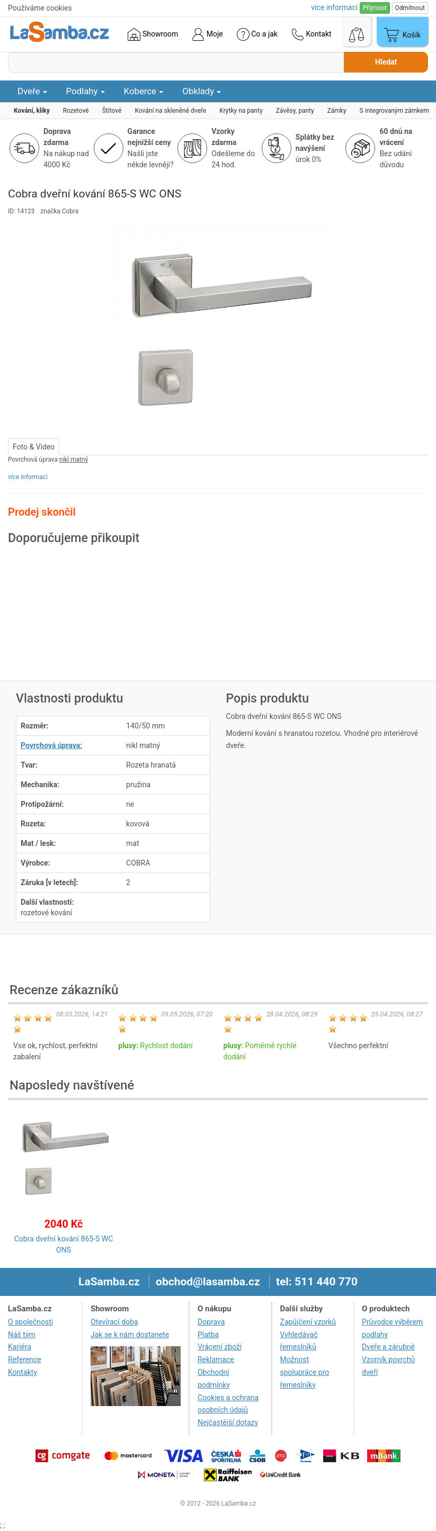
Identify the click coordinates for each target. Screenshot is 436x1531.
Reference (24, 1359)
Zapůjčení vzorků (308, 1322)
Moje (207, 34)
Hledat (386, 62)
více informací (28, 477)
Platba (208, 1334)
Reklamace (216, 1359)
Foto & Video (34, 447)
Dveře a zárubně (388, 1347)
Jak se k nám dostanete (130, 1334)
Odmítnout (410, 8)
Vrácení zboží (220, 1347)
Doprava (211, 1322)
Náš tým (21, 1334)
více (334, 7)
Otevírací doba (114, 1322)
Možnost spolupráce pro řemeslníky (305, 1372)
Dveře (32, 91)
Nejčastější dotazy (228, 1422)
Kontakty (22, 1372)
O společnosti (30, 1322)
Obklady (201, 91)
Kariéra (19, 1347)
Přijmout (375, 8)
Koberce (144, 91)
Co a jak (257, 34)
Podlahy (85, 91)
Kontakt (311, 34)
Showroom (153, 34)
